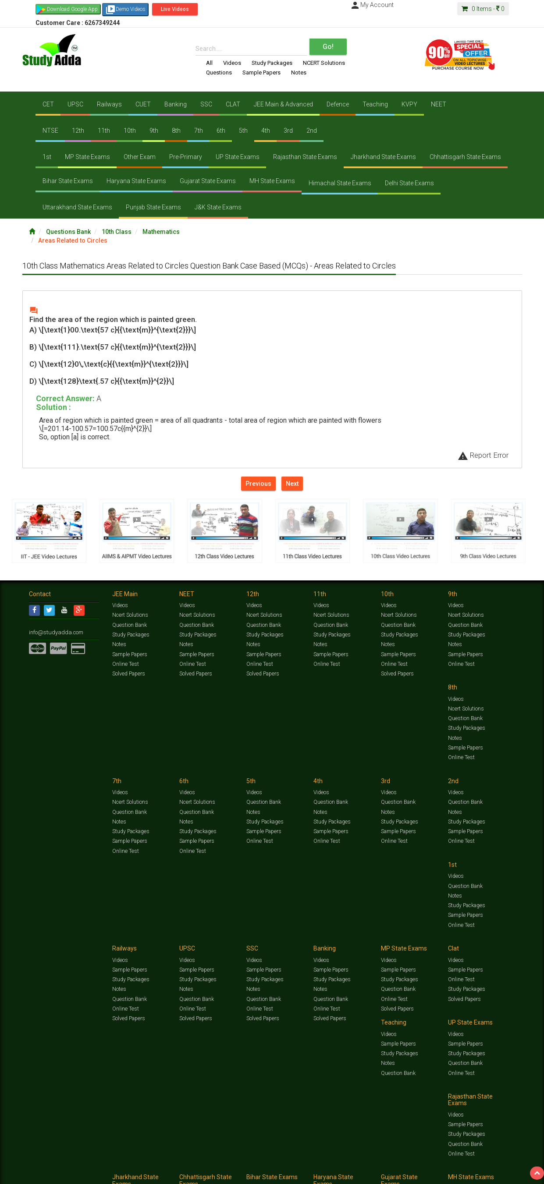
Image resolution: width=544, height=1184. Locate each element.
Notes (298, 72)
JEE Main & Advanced (283, 104)
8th (176, 130)
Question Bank (129, 626)
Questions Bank (68, 231)
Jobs (63, 1174)
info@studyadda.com (54, 634)
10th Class (117, 231)
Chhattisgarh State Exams (465, 156)
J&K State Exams (218, 207)
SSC (206, 104)
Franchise (281, 1174)
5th (243, 130)
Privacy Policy (310, 1174)
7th (198, 130)
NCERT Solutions (324, 63)
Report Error (483, 455)
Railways (109, 104)
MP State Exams (87, 156)
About (78, 1174)
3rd (288, 130)
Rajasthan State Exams (305, 156)
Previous (258, 483)
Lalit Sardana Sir (205, 1174)
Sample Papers (261, 72)
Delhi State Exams (409, 183)
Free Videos (498, 1165)
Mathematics (161, 231)
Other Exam (140, 156)
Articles (437, 1165)
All (209, 63)
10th (130, 130)
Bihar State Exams (68, 180)
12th (78, 130)
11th (104, 130)
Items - (483, 8)
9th (153, 130)
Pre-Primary (185, 156)
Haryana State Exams (136, 180)
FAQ (179, 1174)
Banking (175, 104)
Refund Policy (343, 1174)
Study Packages (272, 63)
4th (265, 130)
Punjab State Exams (153, 207)
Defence (338, 104)
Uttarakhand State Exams (77, 207)
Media (95, 1174)
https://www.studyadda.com (113, 1165)
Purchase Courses (246, 1174)
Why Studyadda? (152, 1174)
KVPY (409, 104)
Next (292, 483)
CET (48, 104)
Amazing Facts (466, 1165)
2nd (311, 130)
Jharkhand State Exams (383, 156)
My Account (372, 4)
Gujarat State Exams (208, 180)
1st (47, 156)
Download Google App (72, 9)
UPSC (75, 104)
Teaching (375, 104)
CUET (143, 104)
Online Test (125, 665)
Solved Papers (128, 675)
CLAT (233, 104)
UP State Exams (238, 156)
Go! (328, 46)
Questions (219, 72)
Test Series (215, 1165)
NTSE (50, 130)
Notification (118, 1174)
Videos (232, 63)
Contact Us (42, 1174)
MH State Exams (272, 180)
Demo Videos (125, 9)
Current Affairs (408, 1165)
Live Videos (175, 9)
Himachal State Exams (340, 183)
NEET (438, 104)
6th (221, 130)
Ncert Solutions (130, 617)
